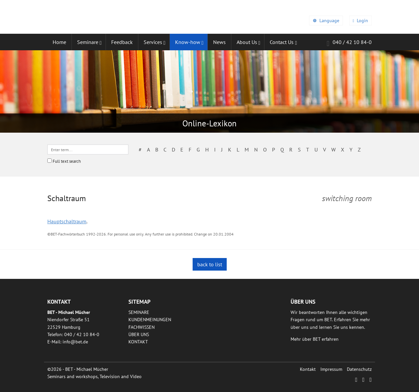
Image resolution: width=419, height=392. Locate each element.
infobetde (75, 342)
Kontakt (138, 342)
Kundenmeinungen (149, 320)
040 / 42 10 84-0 (349, 43)
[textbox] (87, 149)
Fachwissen (141, 327)
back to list (209, 264)
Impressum (331, 369)
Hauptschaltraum (66, 221)
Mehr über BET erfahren (315, 339)
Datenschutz (359, 369)
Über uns (138, 334)
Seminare (138, 312)
